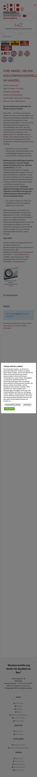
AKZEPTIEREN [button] (9, 409)
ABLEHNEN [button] (27, 404)
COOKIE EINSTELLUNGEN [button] (12, 404)
